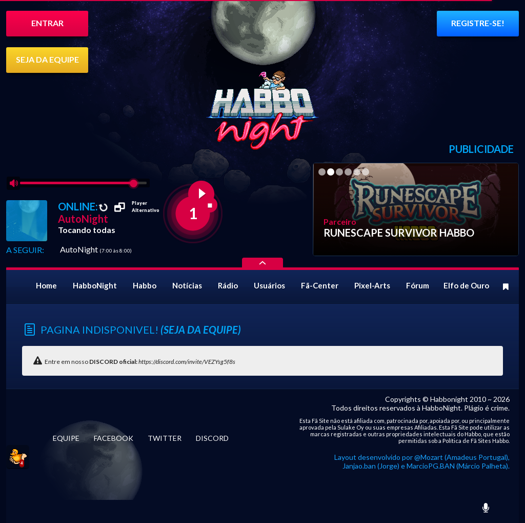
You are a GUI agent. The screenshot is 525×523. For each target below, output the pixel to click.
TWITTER (164, 438)
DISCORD (212, 438)
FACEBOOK (113, 438)
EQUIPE (66, 438)
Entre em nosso (140, 361)
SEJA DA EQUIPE (47, 59)
